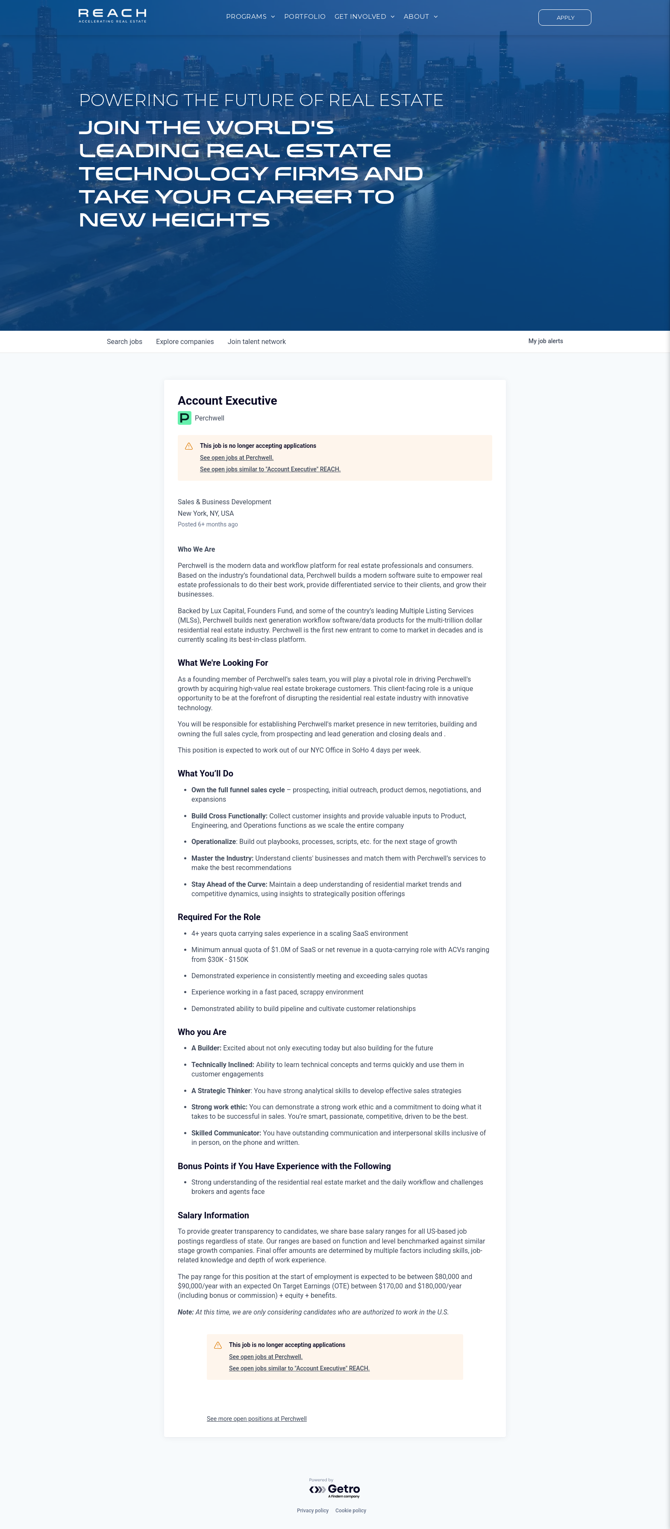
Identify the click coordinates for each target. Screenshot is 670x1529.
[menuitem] (251, 17)
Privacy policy (313, 1511)
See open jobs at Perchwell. (236, 457)
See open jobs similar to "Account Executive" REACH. (270, 469)
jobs (124, 342)
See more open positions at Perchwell (257, 1418)
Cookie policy (350, 1511)
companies (185, 342)
